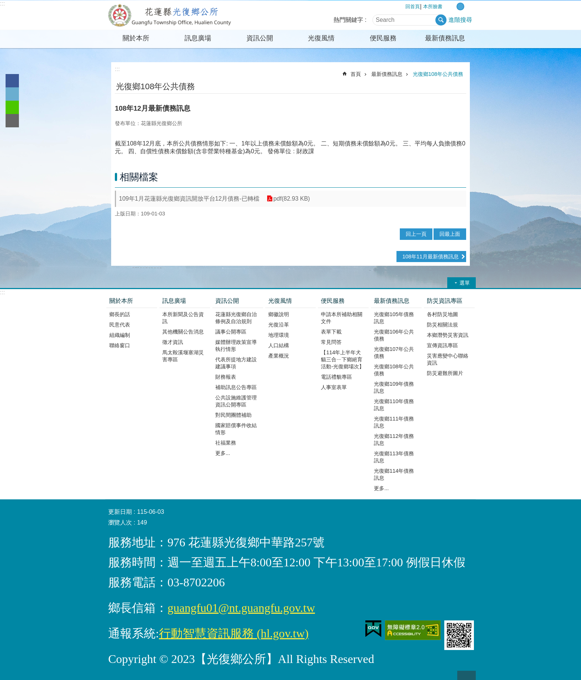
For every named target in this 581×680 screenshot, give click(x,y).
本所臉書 (432, 6)
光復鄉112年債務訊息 (394, 439)
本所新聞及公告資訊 (183, 317)
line (12, 107)
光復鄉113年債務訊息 (394, 456)
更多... (222, 453)
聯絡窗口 (119, 345)
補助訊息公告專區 (236, 387)
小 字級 (452, 6)
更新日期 (120, 512)
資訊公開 (259, 38)
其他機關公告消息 (183, 332)
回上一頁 (416, 234)
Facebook (12, 80)
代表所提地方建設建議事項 (236, 362)
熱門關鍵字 (348, 20)
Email (12, 120)
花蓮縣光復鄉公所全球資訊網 (170, 15)
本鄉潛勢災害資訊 (447, 335)
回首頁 (412, 6)
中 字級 (460, 6)
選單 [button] (464, 283)
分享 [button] (461, 85)
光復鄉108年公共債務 (438, 74)
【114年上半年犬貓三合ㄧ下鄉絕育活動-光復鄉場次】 (342, 359)
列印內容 (441, 85)
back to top (466, 675)
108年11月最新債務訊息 (430, 256)
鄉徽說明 (278, 314)
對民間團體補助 (233, 415)
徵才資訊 (172, 342)
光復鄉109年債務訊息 (394, 387)
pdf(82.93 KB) (291, 198)
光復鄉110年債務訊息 (394, 404)
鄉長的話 (119, 314)
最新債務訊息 (445, 38)
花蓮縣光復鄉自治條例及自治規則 (236, 317)
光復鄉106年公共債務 (394, 335)
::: (2, 3)
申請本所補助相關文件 (341, 317)
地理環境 (278, 335)
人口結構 (278, 345)
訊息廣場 (198, 38)
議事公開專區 (230, 332)
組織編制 (119, 335)
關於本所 (136, 38)
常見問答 (331, 342)
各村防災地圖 (442, 314)
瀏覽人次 (120, 522)
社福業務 (225, 443)
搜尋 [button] (440, 20)
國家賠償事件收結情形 (236, 428)
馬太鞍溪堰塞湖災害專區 (183, 355)
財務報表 (225, 377)
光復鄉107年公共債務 (394, 352)
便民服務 (383, 38)
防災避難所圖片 (445, 373)
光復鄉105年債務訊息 (394, 317)
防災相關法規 (442, 325)
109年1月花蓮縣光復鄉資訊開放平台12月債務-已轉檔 (189, 198)
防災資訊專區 (444, 301)
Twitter (12, 94)
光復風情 (321, 38)
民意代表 (119, 325)
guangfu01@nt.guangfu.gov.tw (241, 607)
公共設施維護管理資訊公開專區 (236, 401)
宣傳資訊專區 (442, 345)
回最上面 (449, 234)
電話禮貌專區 (336, 377)
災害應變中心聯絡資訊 (447, 359)
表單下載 (331, 332)
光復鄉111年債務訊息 (394, 422)
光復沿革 (278, 325)
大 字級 (468, 6)
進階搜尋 (460, 20)
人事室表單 (334, 387)
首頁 (356, 74)
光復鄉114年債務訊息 (394, 474)
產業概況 (278, 356)
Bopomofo (451, 85)
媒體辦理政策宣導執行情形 (236, 345)
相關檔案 (139, 177)
